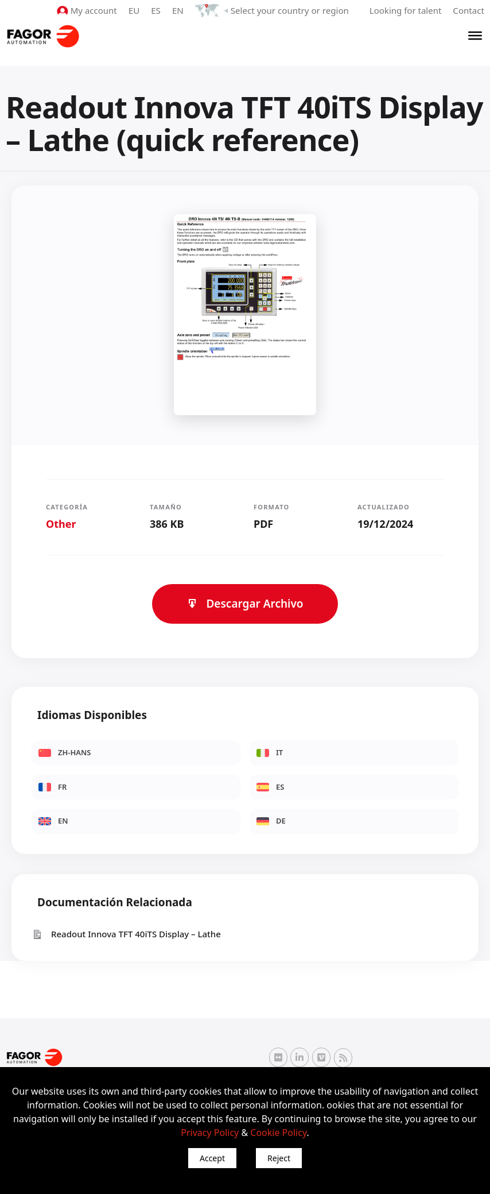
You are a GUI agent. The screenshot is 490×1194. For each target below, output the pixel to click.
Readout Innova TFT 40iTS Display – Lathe (126, 934)
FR (52, 786)
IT (269, 752)
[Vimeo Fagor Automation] (321, 1057)
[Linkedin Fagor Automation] (299, 1057)
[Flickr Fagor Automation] (278, 1057)
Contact (468, 10)
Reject (278, 1158)
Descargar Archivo (244, 603)
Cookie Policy (278, 1132)
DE (271, 821)
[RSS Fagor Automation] (343, 1058)
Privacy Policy (210, 1132)
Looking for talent (405, 10)
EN (179, 10)
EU (135, 10)
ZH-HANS (64, 752)
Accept (212, 1158)
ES (157, 10)
